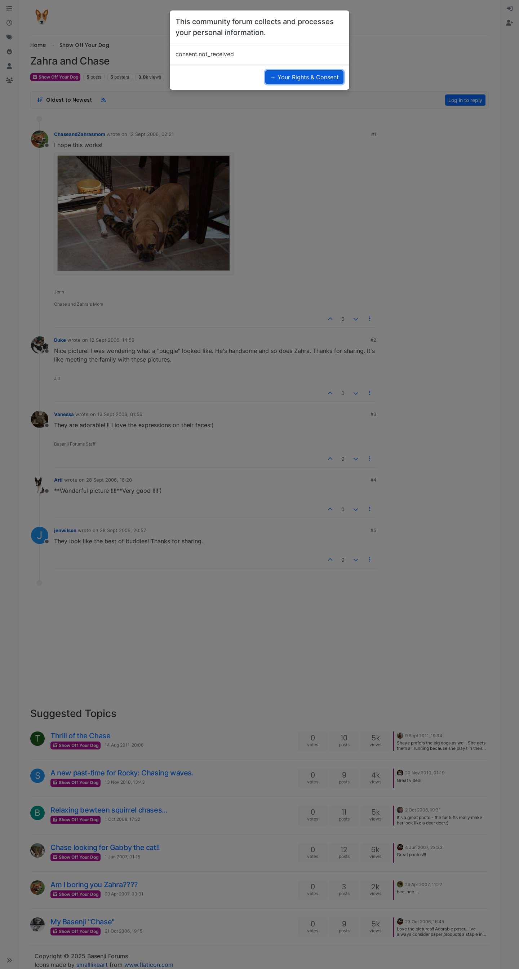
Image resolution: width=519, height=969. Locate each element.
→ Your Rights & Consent (304, 77)
